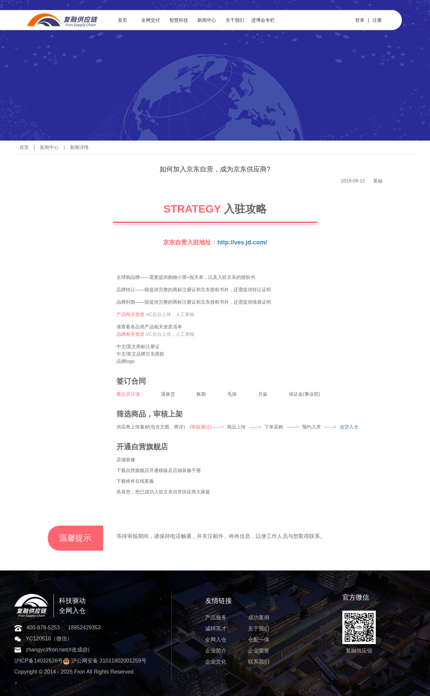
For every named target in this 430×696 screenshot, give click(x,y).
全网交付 (150, 20)
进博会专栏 (263, 20)
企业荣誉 (258, 650)
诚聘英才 (216, 628)
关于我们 (235, 20)
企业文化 (216, 662)
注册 (377, 20)
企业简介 (216, 650)
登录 (359, 20)
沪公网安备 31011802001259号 (104, 661)
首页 (122, 20)
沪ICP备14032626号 (38, 661)
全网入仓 (216, 639)
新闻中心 (206, 20)
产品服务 (216, 617)
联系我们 (258, 662)
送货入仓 (349, 427)
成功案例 (258, 617)
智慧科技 (178, 20)
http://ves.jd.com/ (242, 242)
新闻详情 (79, 147)
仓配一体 (258, 639)
